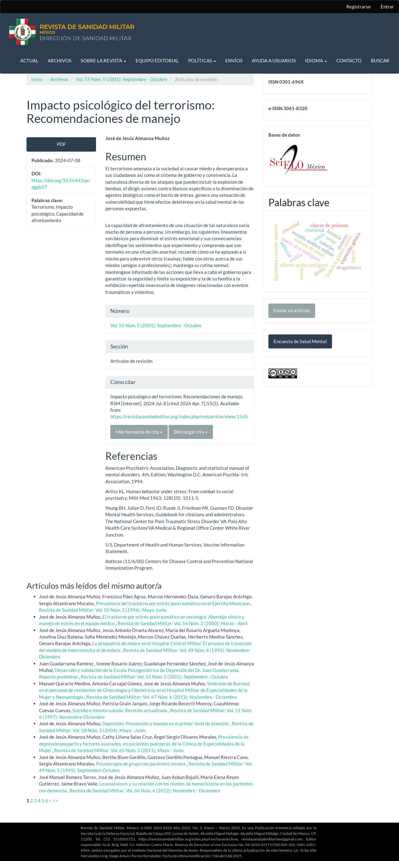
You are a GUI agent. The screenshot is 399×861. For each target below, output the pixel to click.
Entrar (387, 6)
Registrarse (358, 6)
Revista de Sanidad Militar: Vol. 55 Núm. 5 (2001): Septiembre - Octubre (154, 676)
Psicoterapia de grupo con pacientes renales (141, 763)
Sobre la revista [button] (103, 60)
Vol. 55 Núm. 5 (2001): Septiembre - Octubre (121, 79)
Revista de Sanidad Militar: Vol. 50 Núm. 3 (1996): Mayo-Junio (102, 610)
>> (55, 800)
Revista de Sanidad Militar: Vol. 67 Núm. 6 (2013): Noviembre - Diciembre (161, 697)
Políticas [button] (202, 60)
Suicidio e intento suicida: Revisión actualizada (120, 710)
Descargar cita (191, 432)
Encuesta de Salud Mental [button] (300, 341)
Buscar (380, 60)
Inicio (36, 79)
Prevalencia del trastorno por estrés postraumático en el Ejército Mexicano (173, 603)
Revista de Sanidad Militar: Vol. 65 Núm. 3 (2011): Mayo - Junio (119, 750)
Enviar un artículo (292, 310)
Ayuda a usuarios (274, 60)
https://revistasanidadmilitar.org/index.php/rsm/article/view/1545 (179, 416)
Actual (29, 60)
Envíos (234, 60)
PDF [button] (61, 144)
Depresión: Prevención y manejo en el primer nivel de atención (166, 723)
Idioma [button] (316, 60)
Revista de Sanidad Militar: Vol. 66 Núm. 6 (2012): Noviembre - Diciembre (145, 790)
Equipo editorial (157, 60)
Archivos (59, 60)
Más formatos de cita (139, 432)
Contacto (349, 60)
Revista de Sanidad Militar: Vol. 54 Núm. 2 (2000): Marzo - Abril (183, 623)
